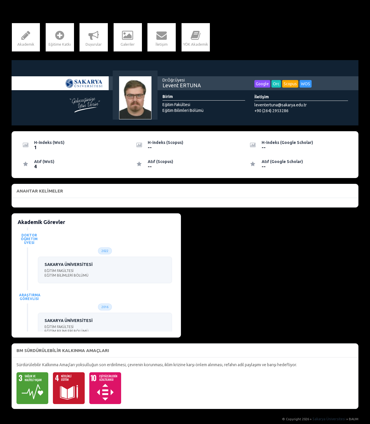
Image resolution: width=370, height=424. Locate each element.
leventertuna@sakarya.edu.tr (280, 105)
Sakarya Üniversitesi (330, 419)
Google (262, 84)
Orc (276, 84)
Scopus (290, 84)
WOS (305, 84)
